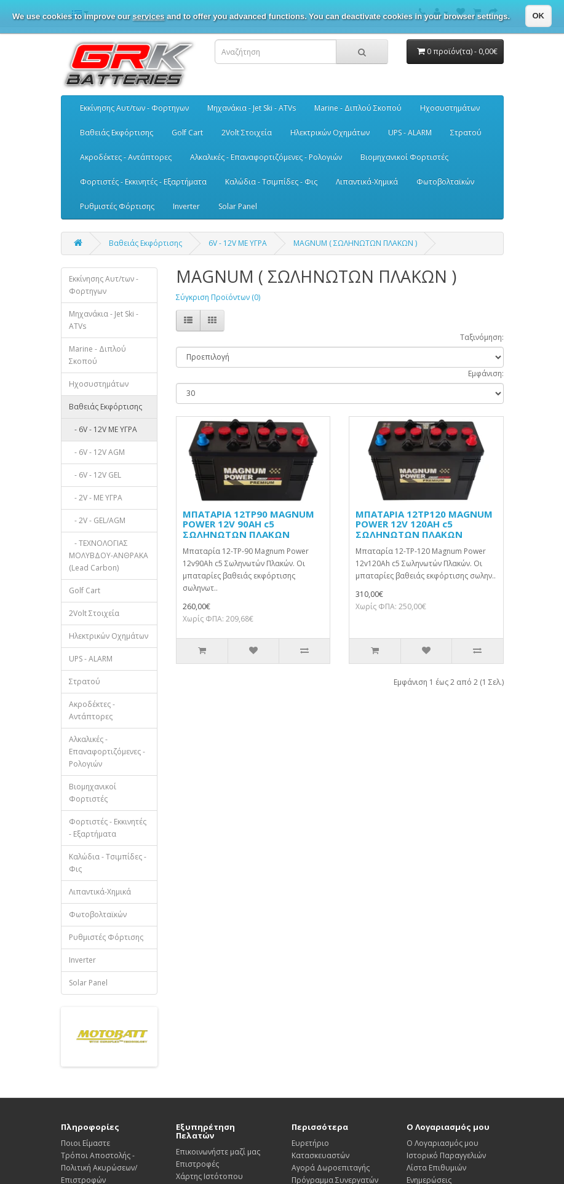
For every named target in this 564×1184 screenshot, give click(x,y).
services (149, 16)
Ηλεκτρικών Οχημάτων (330, 132)
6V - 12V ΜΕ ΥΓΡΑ (238, 243)
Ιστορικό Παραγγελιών (446, 1155)
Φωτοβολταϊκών (445, 181)
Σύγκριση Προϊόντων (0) (218, 297)
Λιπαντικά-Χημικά (367, 181)
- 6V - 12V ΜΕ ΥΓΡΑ (103, 429)
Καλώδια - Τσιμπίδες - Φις (271, 181)
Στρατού (466, 132)
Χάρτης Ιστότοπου (209, 1176)
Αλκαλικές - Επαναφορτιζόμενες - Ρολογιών (266, 157)
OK (539, 15)
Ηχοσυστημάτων (450, 108)
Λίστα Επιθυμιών (436, 1167)
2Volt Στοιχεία (246, 132)
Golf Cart (187, 132)
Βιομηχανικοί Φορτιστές (404, 157)
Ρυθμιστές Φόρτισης (117, 206)
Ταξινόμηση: (482, 337)
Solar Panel (237, 206)
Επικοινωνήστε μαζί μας (218, 1152)
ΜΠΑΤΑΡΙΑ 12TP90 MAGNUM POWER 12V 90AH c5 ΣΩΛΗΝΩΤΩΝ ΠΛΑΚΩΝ (248, 524)
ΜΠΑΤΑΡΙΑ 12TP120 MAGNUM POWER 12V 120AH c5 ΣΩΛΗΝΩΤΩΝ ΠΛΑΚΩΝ (424, 524)
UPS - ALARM (410, 132)
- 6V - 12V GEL (95, 475)
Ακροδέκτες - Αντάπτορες (126, 157)
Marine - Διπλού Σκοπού (358, 108)
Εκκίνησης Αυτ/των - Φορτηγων (134, 108)
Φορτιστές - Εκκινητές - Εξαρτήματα (143, 181)
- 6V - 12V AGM (97, 452)
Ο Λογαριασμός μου (443, 1143)
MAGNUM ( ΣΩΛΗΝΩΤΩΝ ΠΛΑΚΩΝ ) (355, 243)
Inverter (186, 206)
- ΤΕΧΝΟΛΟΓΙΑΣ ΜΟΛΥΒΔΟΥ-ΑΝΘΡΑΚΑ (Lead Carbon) (108, 555)
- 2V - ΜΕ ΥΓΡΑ (95, 497)
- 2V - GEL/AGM (97, 520)
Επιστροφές (197, 1164)
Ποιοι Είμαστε (85, 1143)
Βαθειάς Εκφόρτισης (116, 132)
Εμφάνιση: (486, 373)
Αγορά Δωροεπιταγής (331, 1167)
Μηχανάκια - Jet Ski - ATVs (251, 108)
